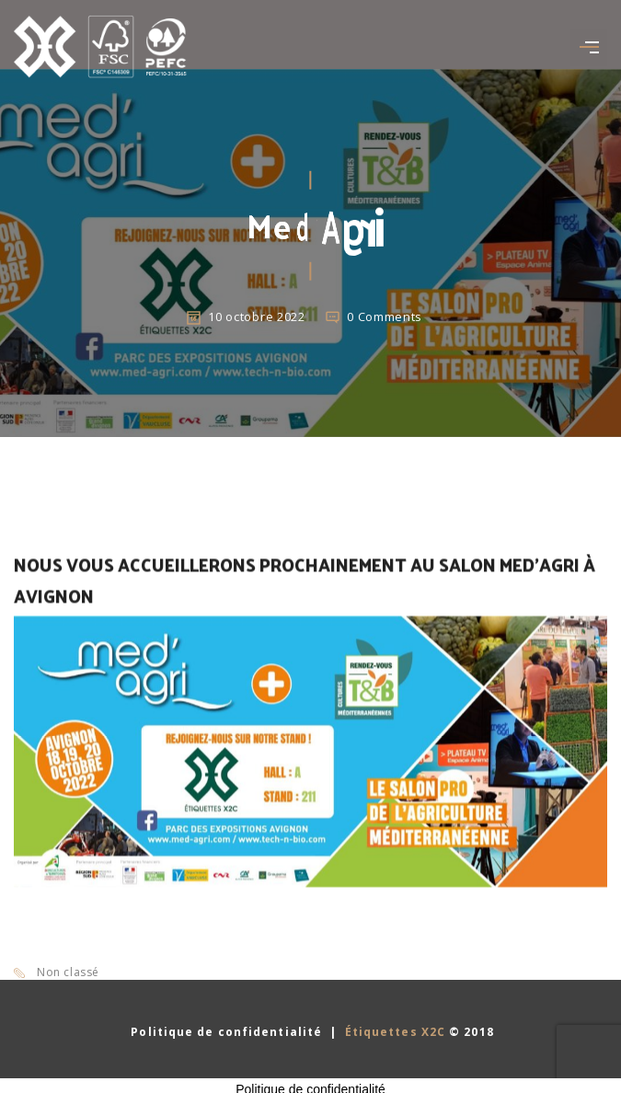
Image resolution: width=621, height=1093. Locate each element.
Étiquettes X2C (395, 1032)
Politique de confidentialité (224, 1032)
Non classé (68, 972)
